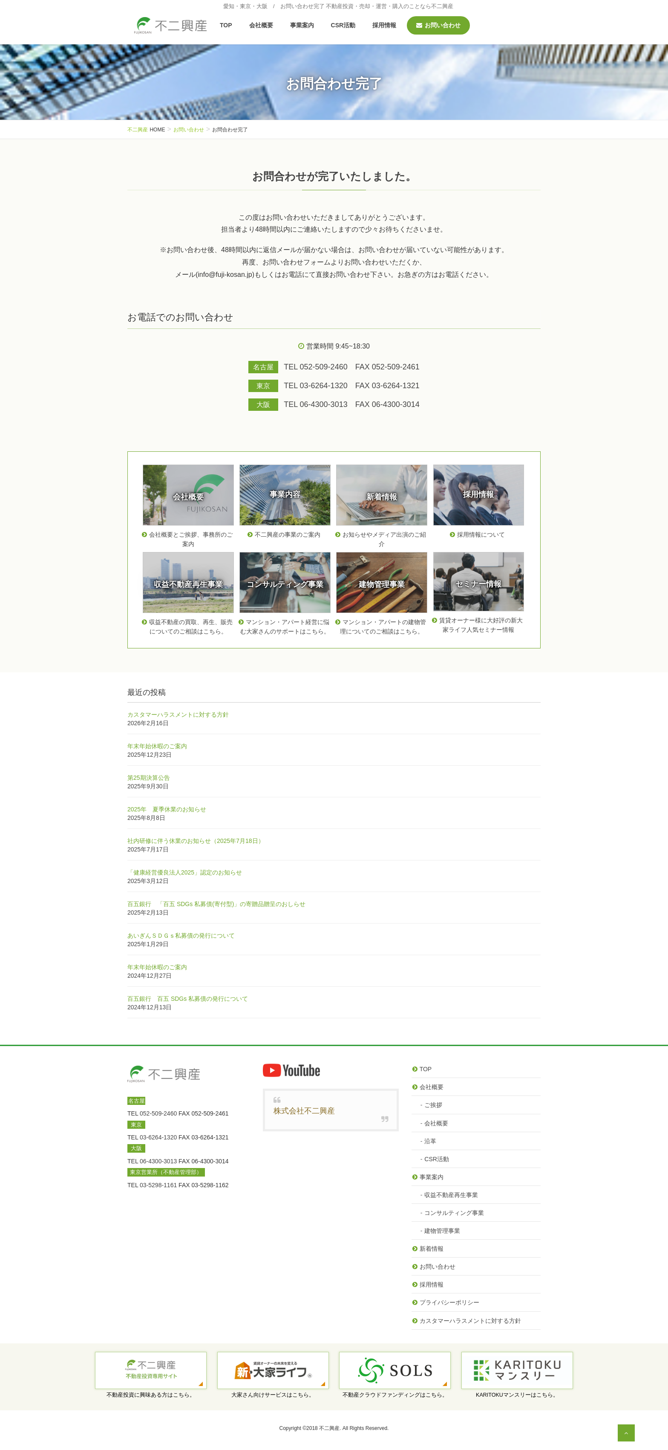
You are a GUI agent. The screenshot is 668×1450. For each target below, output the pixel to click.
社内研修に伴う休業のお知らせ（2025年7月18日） (195, 840)
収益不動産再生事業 (451, 1194)
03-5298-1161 (158, 1185)
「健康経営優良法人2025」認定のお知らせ (184, 872)
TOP (426, 1069)
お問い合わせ (437, 1266)
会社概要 (431, 1087)
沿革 (430, 1141)
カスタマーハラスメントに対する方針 (178, 714)
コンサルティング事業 (454, 1212)
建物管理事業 (442, 1230)
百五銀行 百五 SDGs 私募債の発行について (187, 998)
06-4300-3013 (158, 1161)
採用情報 (431, 1284)
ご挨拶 (433, 1104)
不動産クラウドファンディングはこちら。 (395, 1395)
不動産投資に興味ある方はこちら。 (151, 1395)
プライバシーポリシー (449, 1302)
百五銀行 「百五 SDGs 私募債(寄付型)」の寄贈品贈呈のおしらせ (216, 904)
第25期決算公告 (148, 777)
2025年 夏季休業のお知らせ (166, 809)
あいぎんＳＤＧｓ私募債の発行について (181, 935)
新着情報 (431, 1248)
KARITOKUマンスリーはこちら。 (517, 1395)
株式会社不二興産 (304, 1111)
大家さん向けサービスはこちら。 (272, 1395)
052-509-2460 (158, 1113)
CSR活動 (436, 1159)
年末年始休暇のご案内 (157, 746)
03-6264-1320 (158, 1137)
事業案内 (431, 1177)
